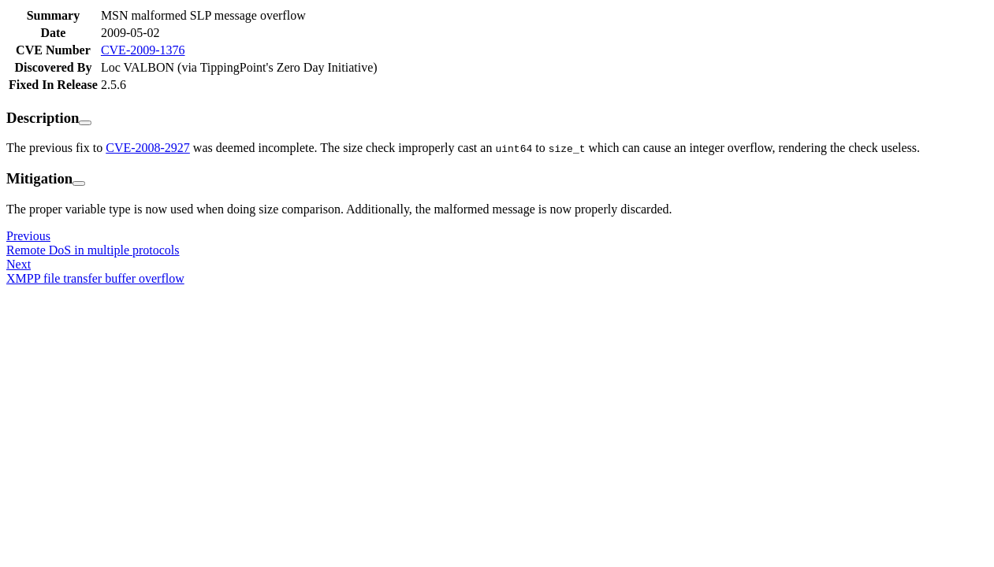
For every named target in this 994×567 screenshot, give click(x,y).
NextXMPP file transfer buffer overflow (95, 271)
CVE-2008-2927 (148, 147)
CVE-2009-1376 (143, 50)
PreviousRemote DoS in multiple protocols (93, 243)
